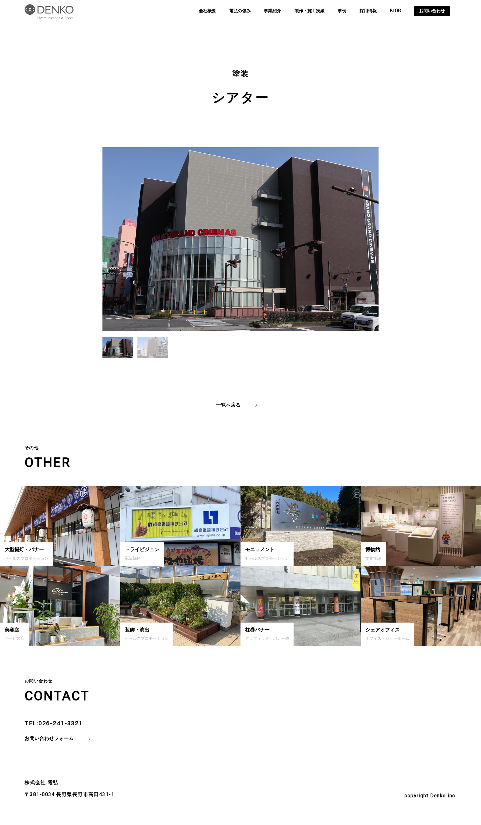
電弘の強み (240, 10)
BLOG (395, 10)
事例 (342, 10)
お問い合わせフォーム (49, 738)
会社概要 (207, 10)
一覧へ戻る (228, 405)
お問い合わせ (432, 10)
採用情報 (368, 10)
